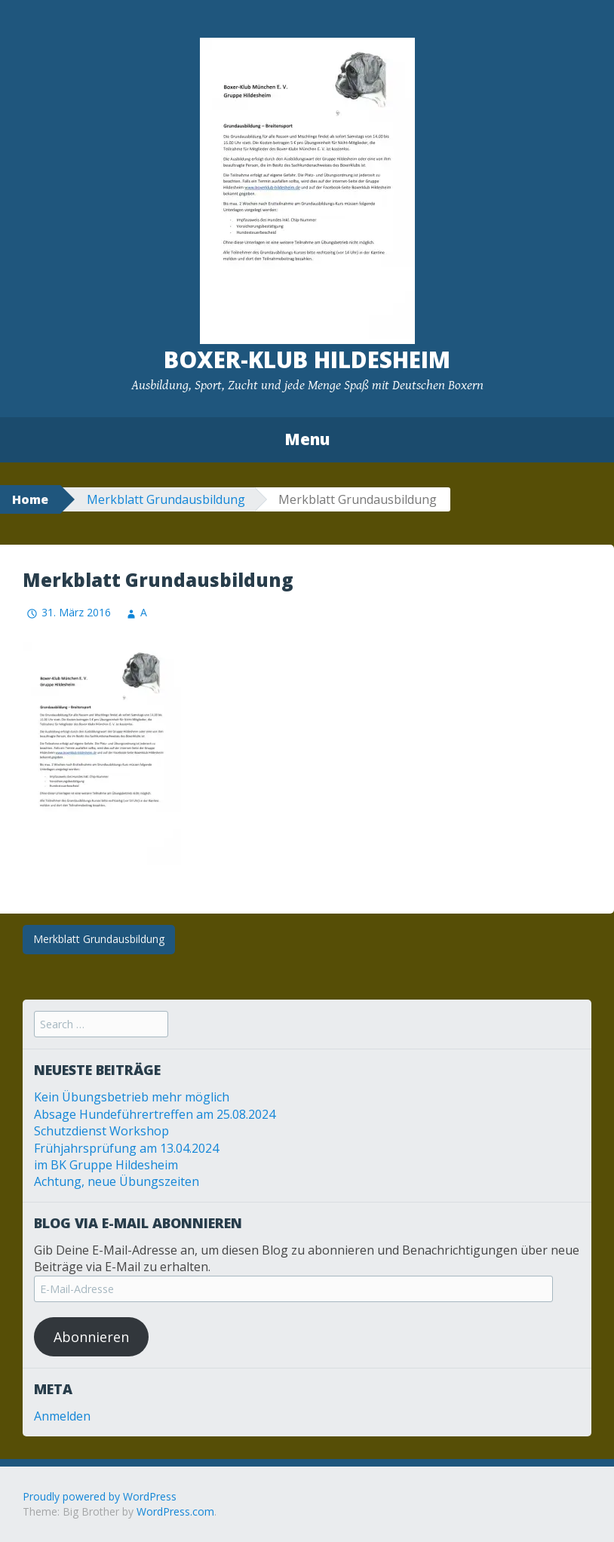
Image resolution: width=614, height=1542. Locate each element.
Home (30, 499)
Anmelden (62, 1416)
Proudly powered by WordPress (100, 1496)
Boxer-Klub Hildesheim (307, 359)
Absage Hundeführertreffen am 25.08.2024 (154, 1114)
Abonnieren (91, 1337)
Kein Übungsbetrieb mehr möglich (131, 1097)
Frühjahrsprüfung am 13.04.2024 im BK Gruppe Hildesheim (126, 1156)
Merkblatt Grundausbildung (166, 499)
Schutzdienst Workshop (101, 1131)
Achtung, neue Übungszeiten (116, 1181)
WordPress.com (175, 1511)
